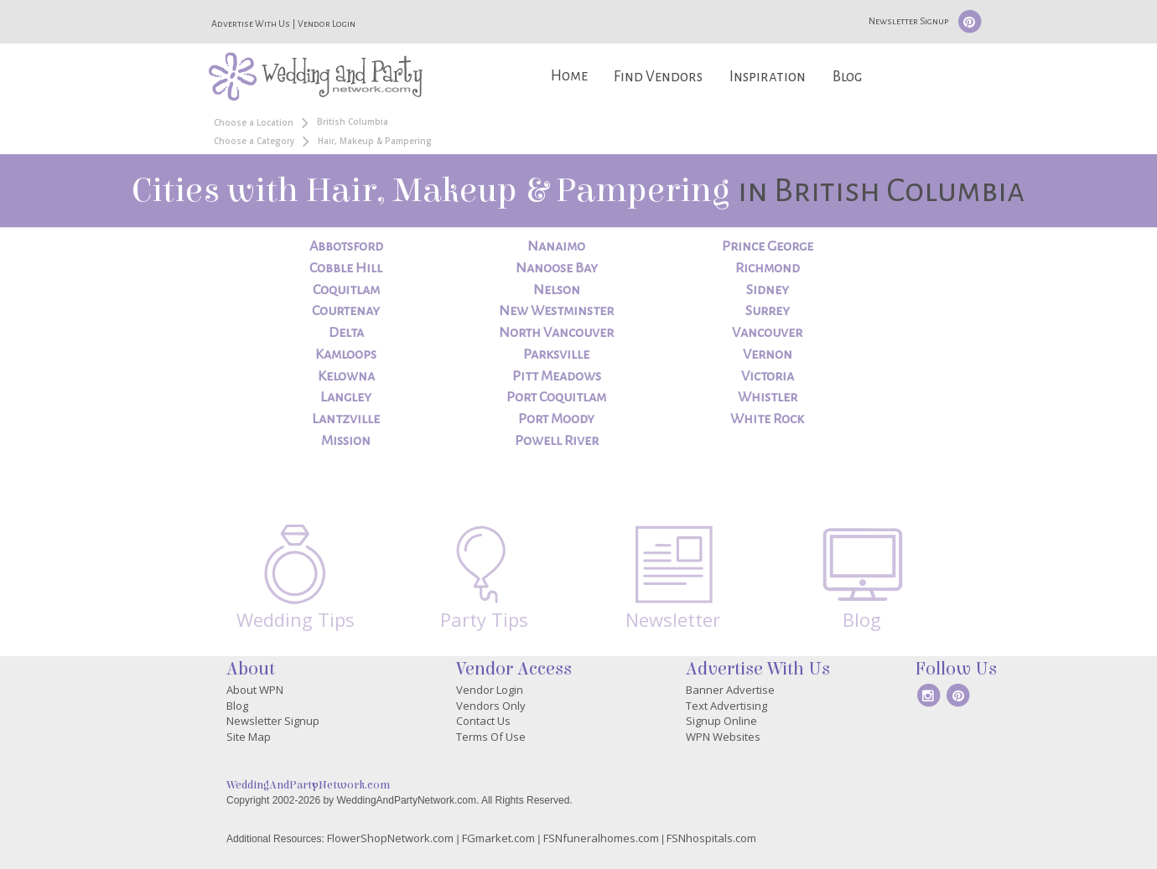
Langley (345, 397)
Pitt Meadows (556, 376)
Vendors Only (491, 705)
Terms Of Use (491, 736)
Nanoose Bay (557, 268)
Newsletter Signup (908, 21)
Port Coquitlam (556, 397)
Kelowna (346, 376)
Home (569, 76)
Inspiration (767, 77)
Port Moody (556, 419)
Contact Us (483, 720)
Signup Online (721, 720)
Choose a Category (254, 141)
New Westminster (556, 310)
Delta (346, 332)
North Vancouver (556, 332)
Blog (847, 77)
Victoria (767, 376)
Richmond (767, 268)
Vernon (767, 354)
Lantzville (346, 419)
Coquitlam (346, 289)
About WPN (254, 689)
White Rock (767, 419)
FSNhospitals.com (711, 838)
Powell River (557, 440)
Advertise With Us (250, 23)
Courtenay (346, 310)
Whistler (767, 397)
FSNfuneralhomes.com (601, 838)
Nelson (556, 289)
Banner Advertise (730, 689)
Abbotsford (346, 246)
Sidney (767, 289)
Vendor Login (326, 23)
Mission (346, 440)
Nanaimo (556, 246)
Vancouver (767, 332)
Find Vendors (658, 77)
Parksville (556, 354)
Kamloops (345, 354)
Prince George (767, 246)
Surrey (767, 310)
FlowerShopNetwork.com (390, 838)
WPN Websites (723, 736)
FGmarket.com (498, 838)
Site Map (248, 736)
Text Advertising (726, 705)
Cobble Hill (345, 268)
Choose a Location (253, 122)
